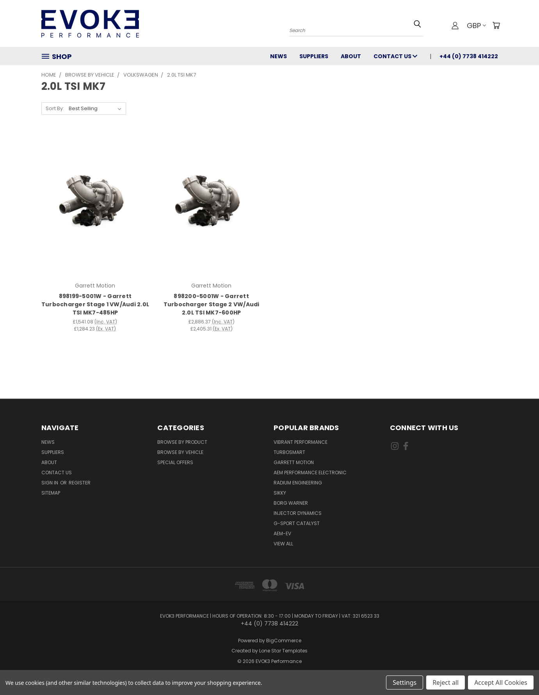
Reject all (445, 682)
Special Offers (175, 462)
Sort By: (55, 108)
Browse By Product (182, 442)
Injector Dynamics (298, 513)
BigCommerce (283, 640)
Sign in (50, 482)
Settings (404, 682)
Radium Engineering (298, 482)
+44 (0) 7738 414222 (468, 56)
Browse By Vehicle (180, 452)
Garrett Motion (294, 462)
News (278, 56)
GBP (476, 25)
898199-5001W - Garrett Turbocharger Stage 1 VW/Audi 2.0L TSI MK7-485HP (95, 304)
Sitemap (50, 493)
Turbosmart (289, 452)
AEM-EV (282, 533)
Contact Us (395, 56)
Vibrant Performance (300, 442)
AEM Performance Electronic (310, 472)
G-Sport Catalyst (297, 523)
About (351, 56)
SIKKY (280, 493)
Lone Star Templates (283, 650)
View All (283, 543)
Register (80, 482)
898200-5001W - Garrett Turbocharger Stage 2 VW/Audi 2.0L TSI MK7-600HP (212, 304)
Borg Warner (291, 503)
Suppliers (313, 56)
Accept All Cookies (500, 682)
